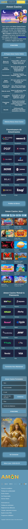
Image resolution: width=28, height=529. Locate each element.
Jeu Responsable (5, 496)
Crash (18, 215)
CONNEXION (11, 2)
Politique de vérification (7, 505)
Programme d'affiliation (7, 515)
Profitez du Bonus (14, 203)
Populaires (5, 215)
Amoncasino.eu (5, 502)
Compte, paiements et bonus (9, 510)
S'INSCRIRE (21, 2)
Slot (24, 215)
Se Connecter (14, 454)
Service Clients (5, 498)
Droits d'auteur (5, 493)
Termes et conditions (6, 488)
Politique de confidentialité (8, 491)
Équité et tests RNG (6, 513)
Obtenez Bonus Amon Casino (14, 122)
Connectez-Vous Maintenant (14, 366)
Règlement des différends (8, 507)
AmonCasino (22, 37)
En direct (12, 215)
